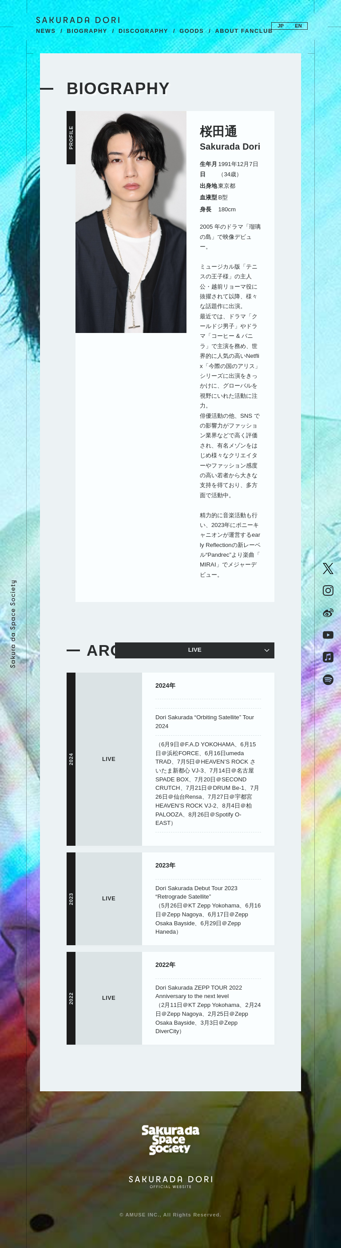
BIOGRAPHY (87, 31)
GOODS (191, 31)
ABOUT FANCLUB (244, 31)
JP (281, 25)
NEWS (46, 31)
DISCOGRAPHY (143, 31)
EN (298, 25)
